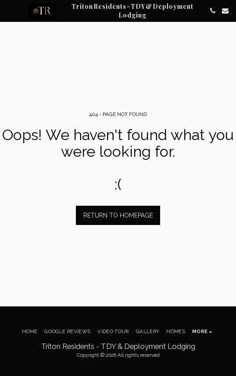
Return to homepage (118, 215)
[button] (9, 10)
